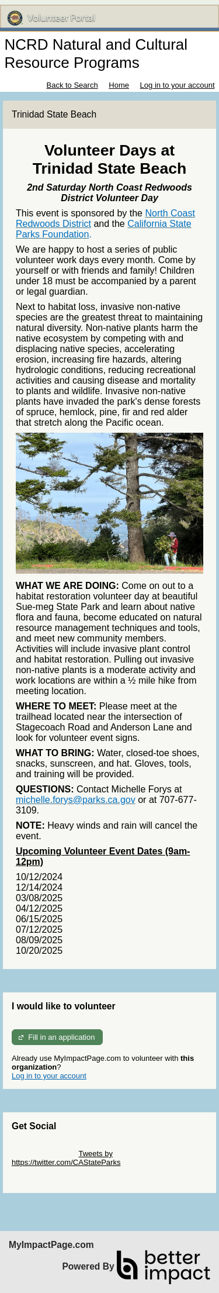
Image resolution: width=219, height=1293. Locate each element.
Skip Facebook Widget (50, 1171)
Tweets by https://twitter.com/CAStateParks (66, 1158)
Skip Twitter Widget (44, 1153)
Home (119, 85)
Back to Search (72, 85)
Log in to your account (177, 85)
